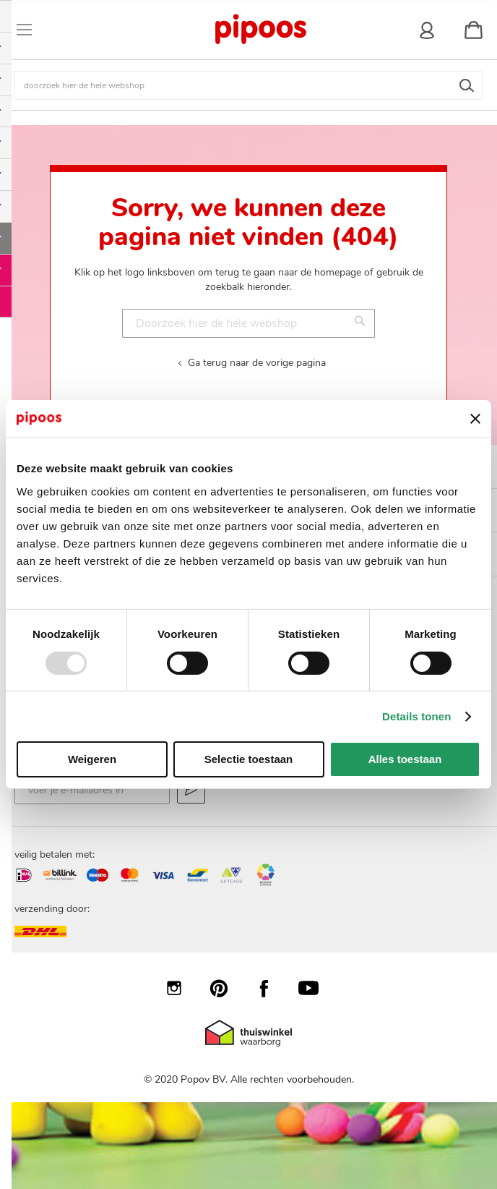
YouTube (315, 988)
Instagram (181, 988)
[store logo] (260, 29)
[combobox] (248, 85)
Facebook (271, 988)
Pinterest (226, 988)
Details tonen (416, 716)
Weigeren (92, 759)
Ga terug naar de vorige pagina (257, 363)
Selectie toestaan (248, 759)
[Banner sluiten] (475, 419)
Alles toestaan (405, 759)
